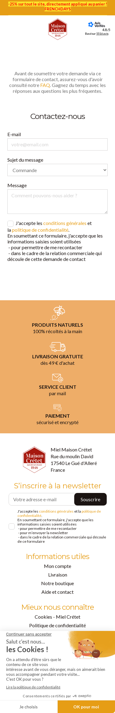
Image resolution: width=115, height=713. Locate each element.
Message (17, 185)
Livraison (57, 574)
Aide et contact (57, 592)
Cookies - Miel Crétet (57, 617)
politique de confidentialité (40, 230)
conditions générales (64, 223)
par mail (57, 393)
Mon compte (57, 566)
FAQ (45, 85)
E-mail (14, 134)
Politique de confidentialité (57, 625)
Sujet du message (25, 160)
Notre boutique (57, 583)
